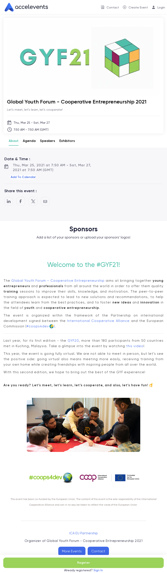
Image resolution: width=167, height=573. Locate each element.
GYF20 (73, 341)
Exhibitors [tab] (67, 141)
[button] (23, 177)
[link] (24, 7)
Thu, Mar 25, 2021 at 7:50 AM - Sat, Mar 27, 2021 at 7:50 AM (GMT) (52, 167)
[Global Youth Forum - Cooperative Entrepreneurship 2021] (83, 101)
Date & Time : (17, 159)
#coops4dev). (41, 326)
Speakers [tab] (47, 141)
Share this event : (20, 190)
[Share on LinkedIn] (8, 201)
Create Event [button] (138, 7)
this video (135, 346)
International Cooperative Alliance (98, 321)
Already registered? (83, 570)
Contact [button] (113, 7)
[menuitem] (110, 7)
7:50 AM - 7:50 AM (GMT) (30, 129)
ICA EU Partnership (83, 533)
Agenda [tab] (29, 141)
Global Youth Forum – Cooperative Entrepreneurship (58, 281)
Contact (98, 551)
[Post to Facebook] (21, 201)
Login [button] (161, 7)
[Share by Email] (45, 201)
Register (83, 563)
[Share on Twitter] (33, 201)
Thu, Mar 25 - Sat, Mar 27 (31, 122)
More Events (72, 551)
